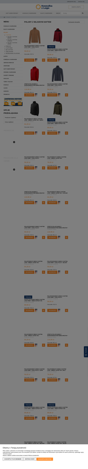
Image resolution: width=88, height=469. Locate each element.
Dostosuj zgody (30, 459)
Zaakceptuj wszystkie (44, 459)
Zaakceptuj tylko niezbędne (12, 459)
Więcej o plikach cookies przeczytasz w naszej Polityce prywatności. (21, 455)
